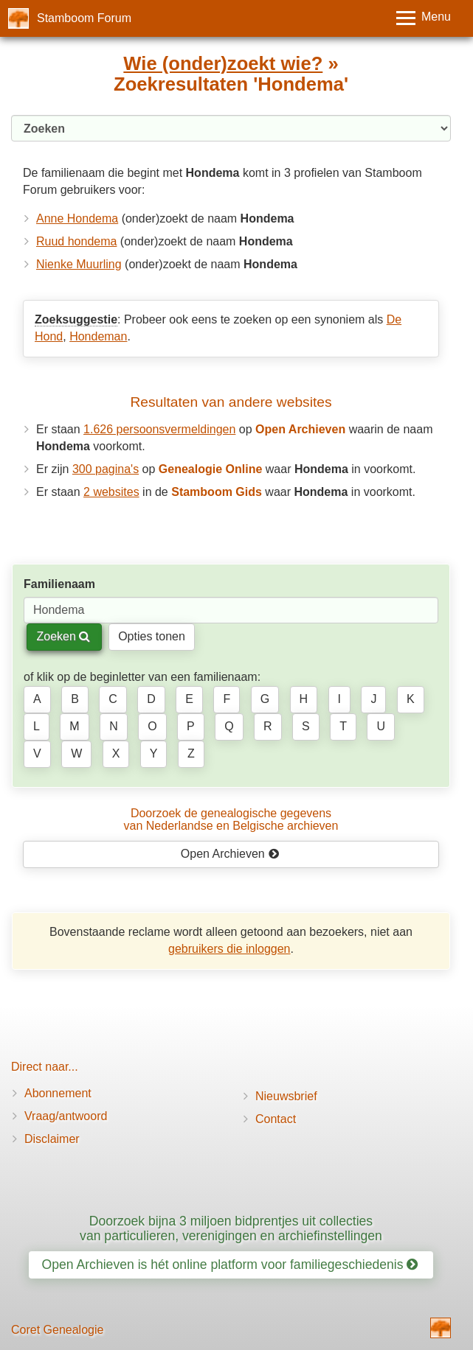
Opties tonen (151, 636)
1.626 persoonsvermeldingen (159, 429)
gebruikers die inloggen (229, 948)
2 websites (111, 492)
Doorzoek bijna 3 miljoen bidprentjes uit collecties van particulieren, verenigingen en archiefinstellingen (231, 1228)
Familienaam (59, 584)
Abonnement (58, 1093)
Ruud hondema (76, 241)
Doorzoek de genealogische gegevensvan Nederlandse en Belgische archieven (231, 820)
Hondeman (98, 336)
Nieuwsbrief (286, 1096)
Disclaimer (52, 1139)
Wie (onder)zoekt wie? (222, 63)
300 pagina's (105, 469)
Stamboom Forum (84, 18)
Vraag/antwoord (65, 1116)
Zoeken (63, 636)
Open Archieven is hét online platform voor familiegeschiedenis (230, 1264)
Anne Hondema (77, 218)
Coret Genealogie (57, 1329)
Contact (275, 1119)
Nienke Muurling (79, 264)
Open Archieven (230, 853)
